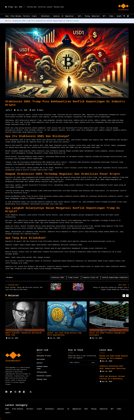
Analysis (56, 16)
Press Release (15, 16)
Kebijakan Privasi (44, 356)
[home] (123, 7)
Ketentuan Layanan (45, 7)
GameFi (119, 16)
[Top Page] (0, 419)
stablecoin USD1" (58, 277)
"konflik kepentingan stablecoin (115, 277)
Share (40, 110)
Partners (26, 16)
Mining (87, 16)
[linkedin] (19, 392)
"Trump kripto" (73, 277)
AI (62, 16)
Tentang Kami (32, 7)
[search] (124, 16)
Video (112, 16)
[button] (124, 295)
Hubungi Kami (59, 7)
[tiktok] (24, 392)
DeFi (80, 16)
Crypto (35, 16)
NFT (105, 16)
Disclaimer (41, 359)
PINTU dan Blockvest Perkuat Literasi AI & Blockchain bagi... (112, 378)
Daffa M (9, 110)
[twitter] (11, 392)
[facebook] (6, 392)
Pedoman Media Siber (42, 367)
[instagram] (15, 392)
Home (8, 21)
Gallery (40, 363)
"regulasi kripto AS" (91, 277)
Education (96, 16)
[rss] (30, 392)
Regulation (70, 16)
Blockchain (46, 16)
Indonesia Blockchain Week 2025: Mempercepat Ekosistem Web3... (112, 368)
